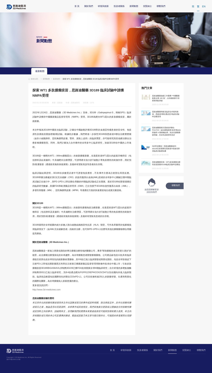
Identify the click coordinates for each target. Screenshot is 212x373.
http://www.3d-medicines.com (46, 289)
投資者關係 (119, 6)
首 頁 (76, 6)
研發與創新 (103, 6)
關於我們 (88, 6)
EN (204, 6)
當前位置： (35, 79)
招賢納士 (147, 6)
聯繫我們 (161, 6)
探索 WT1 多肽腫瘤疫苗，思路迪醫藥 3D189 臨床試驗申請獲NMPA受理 (91, 79)
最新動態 (39, 71)
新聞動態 (134, 6)
